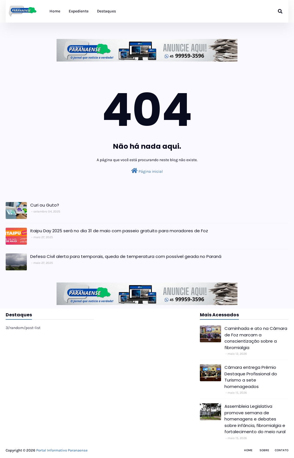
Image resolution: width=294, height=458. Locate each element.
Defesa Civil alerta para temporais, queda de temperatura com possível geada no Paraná (125, 256)
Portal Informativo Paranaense (62, 450)
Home (248, 450)
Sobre (264, 450)
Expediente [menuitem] (78, 11)
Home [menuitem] (54, 11)
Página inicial (147, 171)
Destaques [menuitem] (106, 11)
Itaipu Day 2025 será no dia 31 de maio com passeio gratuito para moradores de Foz (119, 231)
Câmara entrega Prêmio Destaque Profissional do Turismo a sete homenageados (250, 376)
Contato (281, 450)
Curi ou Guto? (44, 205)
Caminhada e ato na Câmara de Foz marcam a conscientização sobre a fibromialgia (255, 337)
